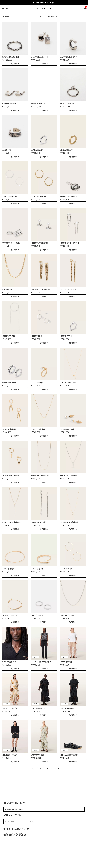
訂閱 (31, 821)
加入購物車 (15, 64)
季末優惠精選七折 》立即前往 (44, 2)
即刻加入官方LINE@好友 (14, 809)
